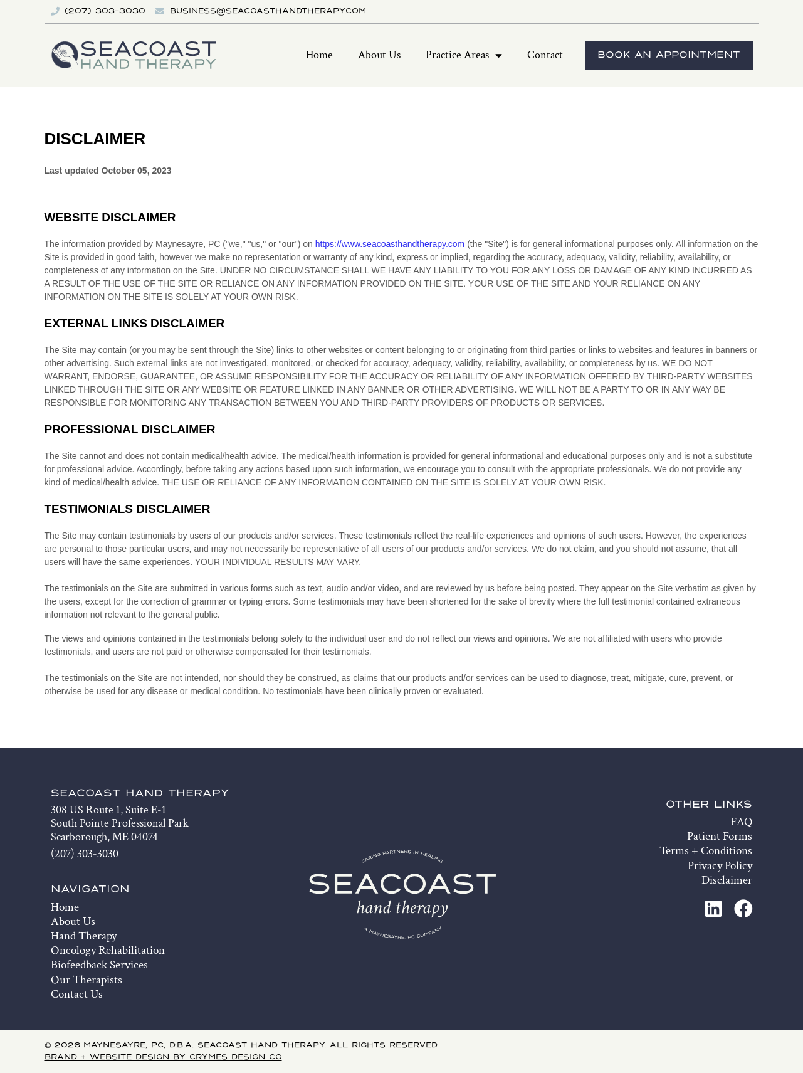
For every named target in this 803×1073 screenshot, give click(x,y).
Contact (545, 55)
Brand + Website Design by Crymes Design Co (163, 1057)
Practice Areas (464, 56)
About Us (379, 55)
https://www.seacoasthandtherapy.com (390, 244)
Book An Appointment (668, 55)
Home (319, 55)
